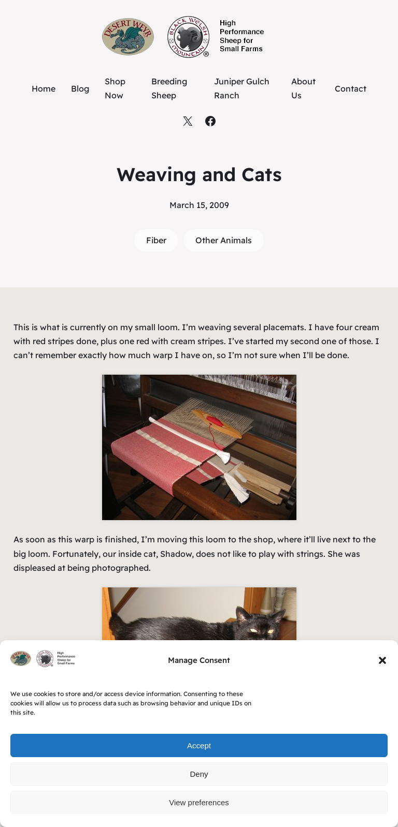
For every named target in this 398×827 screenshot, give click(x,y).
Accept (199, 745)
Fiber (156, 240)
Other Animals (223, 240)
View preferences (199, 802)
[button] (382, 660)
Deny (199, 774)
